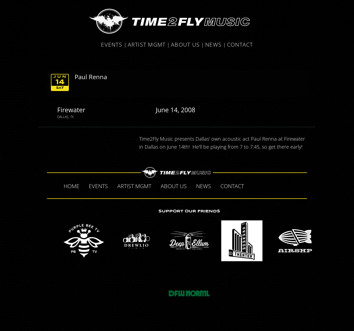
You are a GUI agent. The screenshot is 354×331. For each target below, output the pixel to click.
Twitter (266, 185)
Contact (240, 45)
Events (111, 45)
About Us (185, 45)
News (213, 45)
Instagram (289, 185)
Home (71, 186)
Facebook (254, 185)
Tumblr (277, 185)
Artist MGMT (147, 45)
